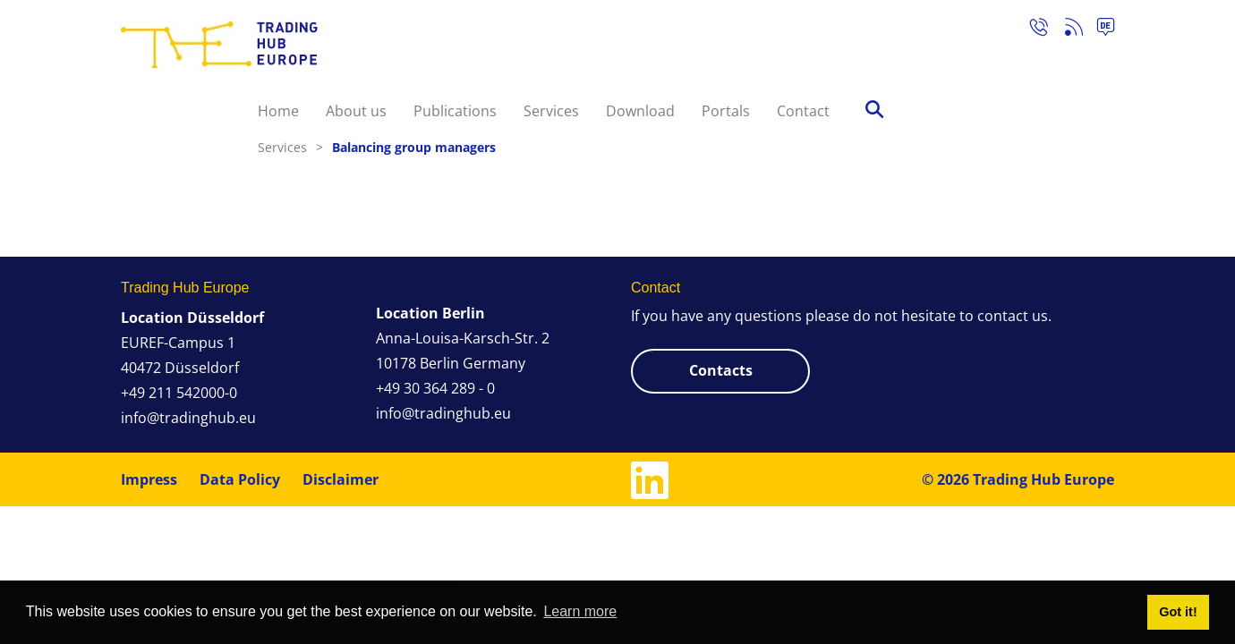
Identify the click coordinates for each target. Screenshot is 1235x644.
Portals (726, 111)
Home (278, 111)
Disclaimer (340, 479)
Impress (149, 479)
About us (356, 111)
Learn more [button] (580, 611)
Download (640, 111)
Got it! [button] (1178, 612)
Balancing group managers (414, 147)
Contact (803, 111)
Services (551, 111)
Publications (455, 111)
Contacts (721, 370)
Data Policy (240, 479)
